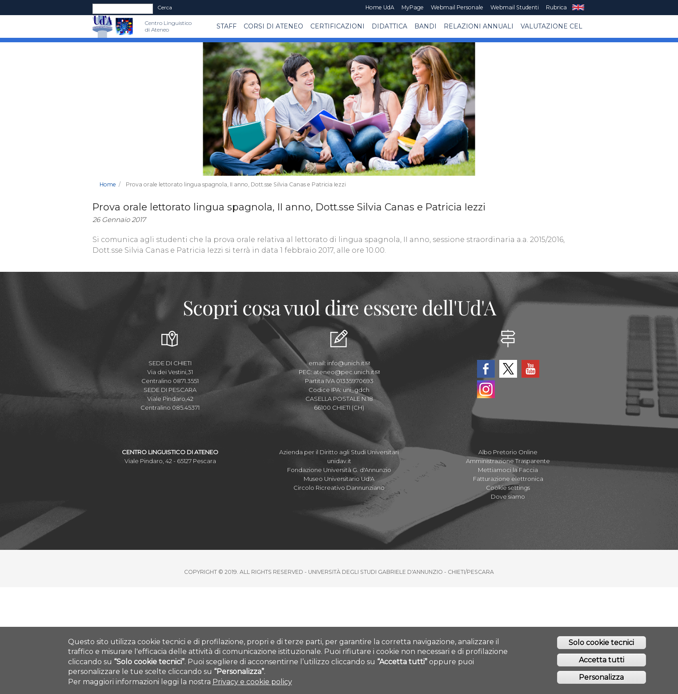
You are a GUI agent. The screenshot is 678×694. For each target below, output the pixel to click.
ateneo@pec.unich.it (346, 371)
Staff (227, 26)
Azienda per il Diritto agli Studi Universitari (339, 452)
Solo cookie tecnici (601, 645)
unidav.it (339, 460)
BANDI (425, 26)
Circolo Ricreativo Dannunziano (339, 487)
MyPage (412, 7)
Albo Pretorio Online (508, 452)
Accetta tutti (601, 662)
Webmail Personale (457, 7)
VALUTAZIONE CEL (551, 26)
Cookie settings (508, 487)
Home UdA (379, 7)
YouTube (530, 369)
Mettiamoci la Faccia (508, 469)
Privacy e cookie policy (252, 684)
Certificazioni (337, 26)
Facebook (486, 369)
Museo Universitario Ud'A (339, 478)
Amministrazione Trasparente (508, 460)
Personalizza (601, 679)
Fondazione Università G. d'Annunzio (339, 469)
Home (108, 184)
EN (578, 7)
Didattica (389, 26)
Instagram (486, 389)
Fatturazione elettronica (508, 478)
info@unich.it (348, 363)
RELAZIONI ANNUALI (479, 26)
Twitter (508, 369)
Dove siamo (508, 496)
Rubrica (556, 7)
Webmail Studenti (514, 7)
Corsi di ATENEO (273, 26)
